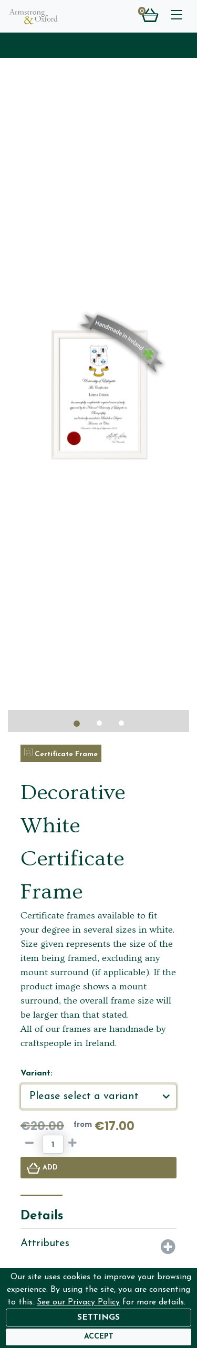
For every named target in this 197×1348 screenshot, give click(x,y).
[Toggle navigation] (176, 16)
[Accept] (99, 1337)
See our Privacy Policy (78, 1302)
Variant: (36, 1073)
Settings (98, 1317)
